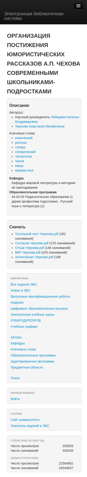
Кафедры (18, 343)
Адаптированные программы (32, 361)
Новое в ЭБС (20, 290)
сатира (20, 147)
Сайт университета (25, 420)
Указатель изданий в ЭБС (30, 426)
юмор (19, 166)
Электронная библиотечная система (33, 16)
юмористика (24, 170)
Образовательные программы (33, 355)
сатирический (25, 152)
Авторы (16, 337)
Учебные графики (24, 326)
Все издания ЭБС (24, 284)
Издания (17, 302)
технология (23, 156)
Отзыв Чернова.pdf (29, 248)
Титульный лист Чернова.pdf (36, 234)
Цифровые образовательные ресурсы (39, 308)
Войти (15, 399)
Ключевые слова (23, 349)
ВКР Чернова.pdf (28, 252)
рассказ (21, 142)
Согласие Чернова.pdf (31, 243)
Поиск (15, 378)
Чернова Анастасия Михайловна (39, 126)
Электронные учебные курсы (32, 314)
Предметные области (27, 367)
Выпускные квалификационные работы (40, 296)
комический (23, 138)
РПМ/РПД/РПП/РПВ (26, 320)
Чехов (19, 161)
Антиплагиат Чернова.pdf (34, 257)
